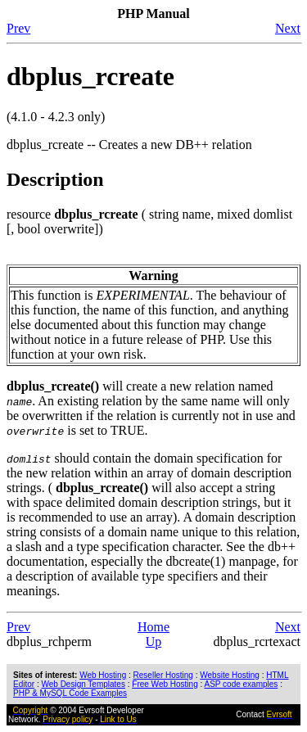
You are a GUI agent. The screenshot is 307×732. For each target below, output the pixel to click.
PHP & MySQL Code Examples (70, 693)
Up (154, 641)
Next (287, 28)
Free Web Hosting (164, 684)
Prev (18, 28)
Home (153, 627)
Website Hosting (230, 675)
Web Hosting (102, 675)
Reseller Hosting (163, 675)
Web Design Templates (82, 684)
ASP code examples (241, 684)
